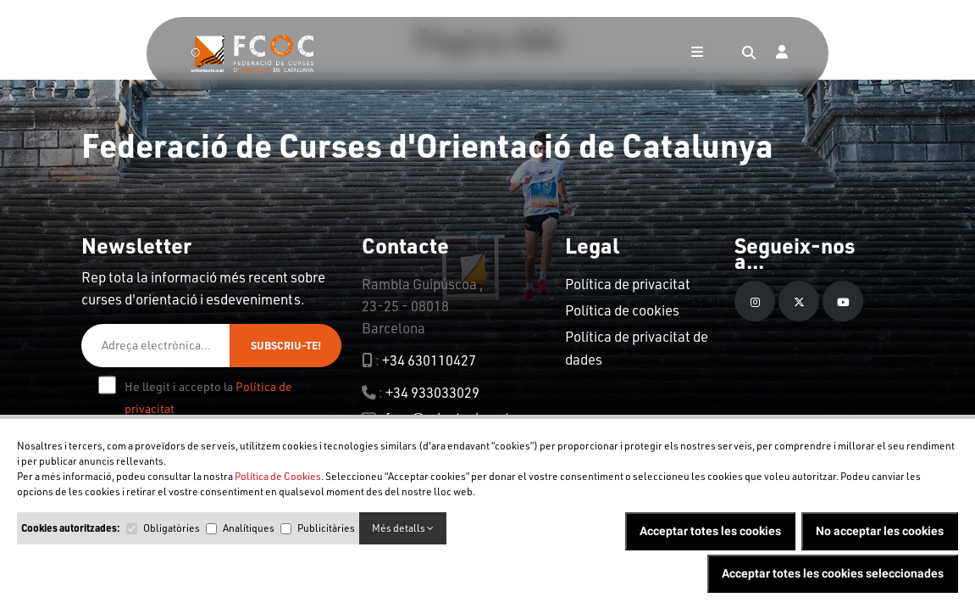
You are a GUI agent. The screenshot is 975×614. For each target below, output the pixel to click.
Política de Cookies (278, 476)
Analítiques (248, 528)
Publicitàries (326, 528)
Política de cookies (622, 310)
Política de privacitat (627, 284)
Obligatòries (171, 528)
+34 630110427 (429, 360)
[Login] (782, 53)
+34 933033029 (432, 392)
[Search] (749, 53)
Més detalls (403, 528)
